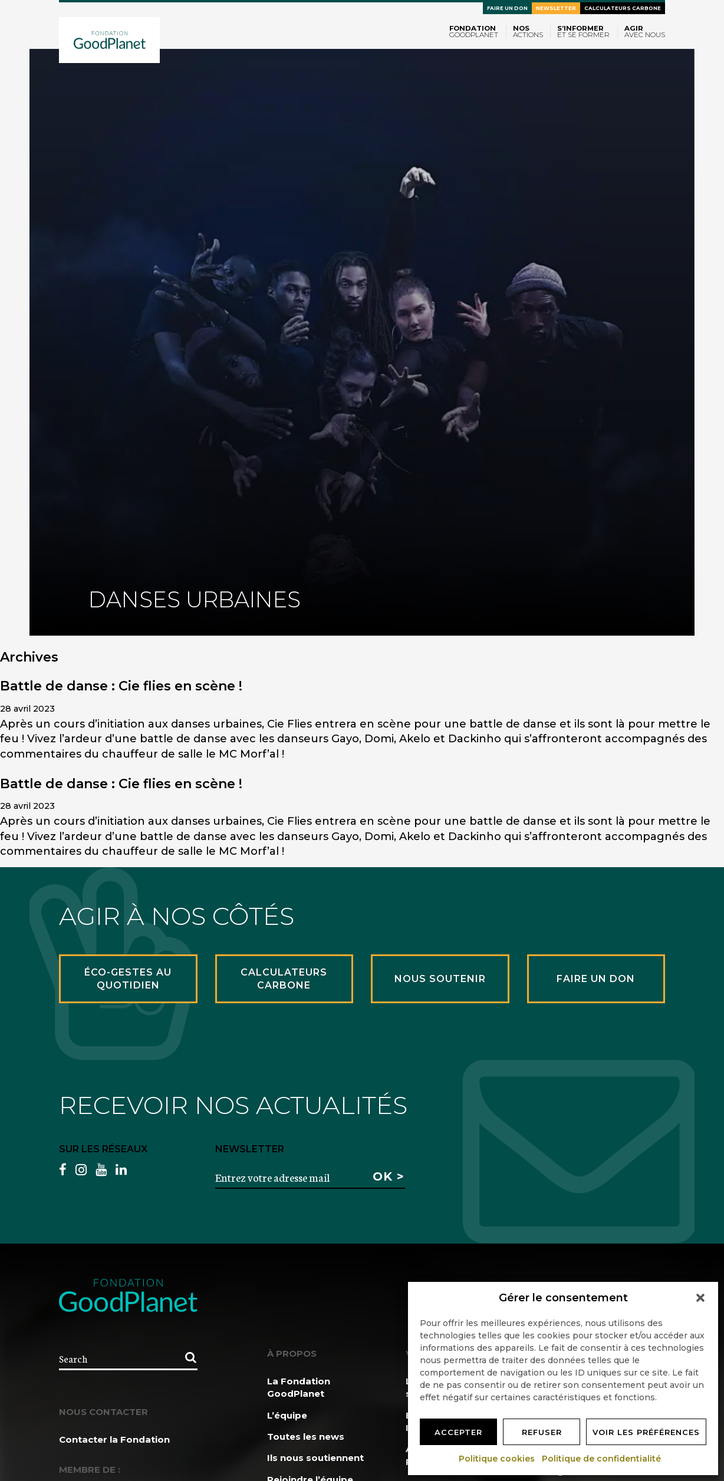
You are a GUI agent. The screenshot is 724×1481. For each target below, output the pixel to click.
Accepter (458, 1432)
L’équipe (287, 1415)
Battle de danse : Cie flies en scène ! (121, 686)
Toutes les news (305, 1436)
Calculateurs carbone (622, 8)
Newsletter (556, 8)
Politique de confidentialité (602, 1458)
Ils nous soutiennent (315, 1457)
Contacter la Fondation (114, 1439)
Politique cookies (497, 1458)
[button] (700, 1298)
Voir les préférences (646, 1432)
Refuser (542, 1432)
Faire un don (507, 8)
